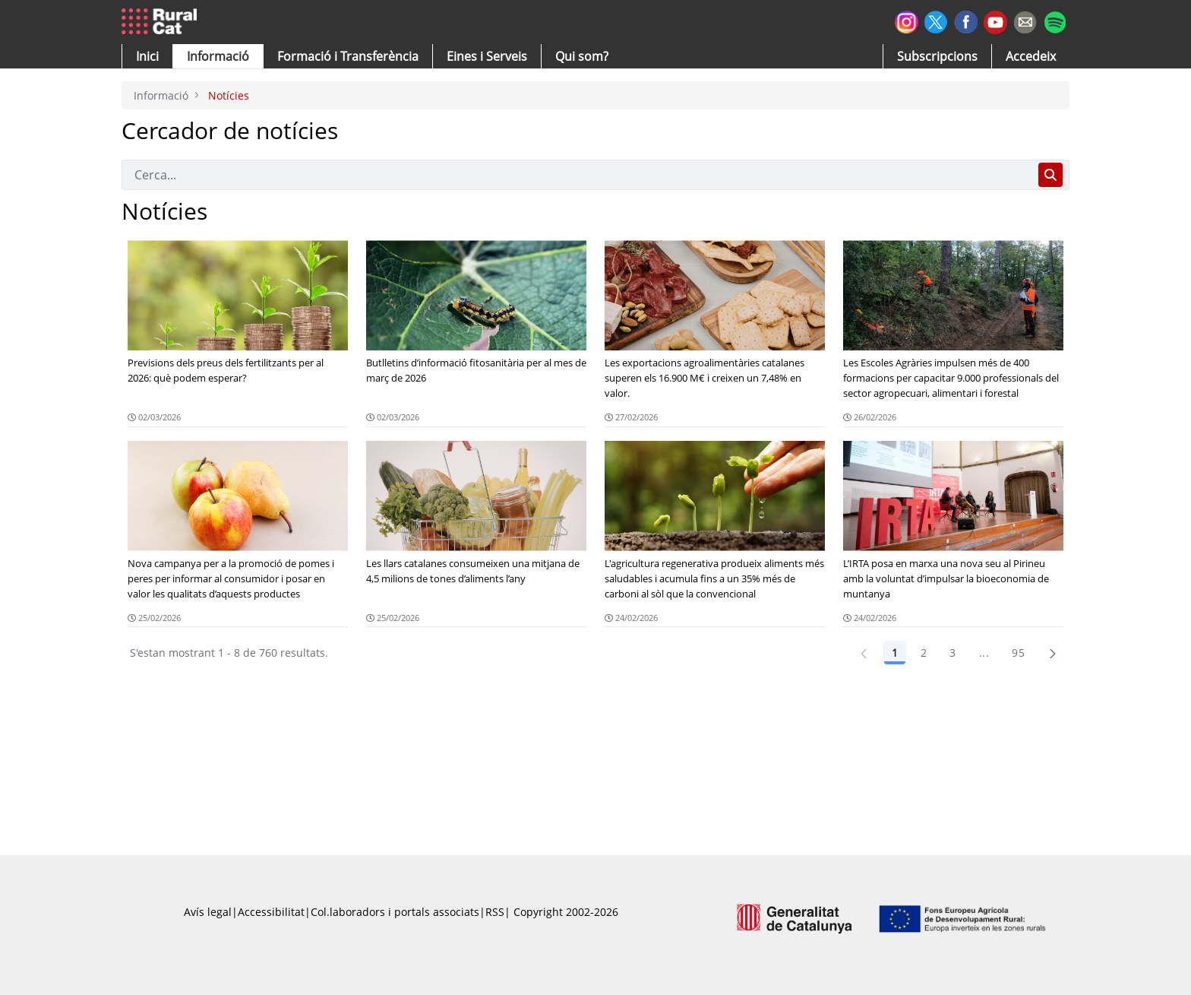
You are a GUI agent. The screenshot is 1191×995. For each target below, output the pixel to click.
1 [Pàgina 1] (895, 652)
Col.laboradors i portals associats (395, 912)
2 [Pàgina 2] (924, 652)
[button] (147, 56)
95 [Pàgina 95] (1018, 652)
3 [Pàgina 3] (952, 652)
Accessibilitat (271, 912)
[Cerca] (577, 175)
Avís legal (208, 912)
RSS (494, 912)
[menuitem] (348, 56)
